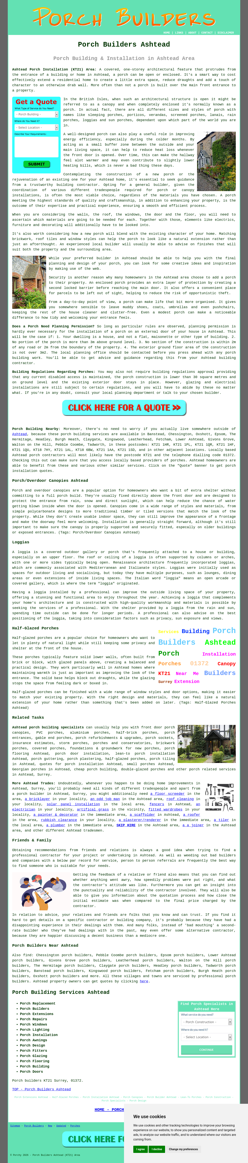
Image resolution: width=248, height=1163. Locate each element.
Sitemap (15, 1126)
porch (114, 263)
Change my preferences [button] (183, 1149)
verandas (157, 115)
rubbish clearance (59, 820)
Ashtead (19, 434)
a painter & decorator (55, 815)
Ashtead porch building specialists (48, 727)
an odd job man (105, 799)
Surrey (43, 775)
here (144, 981)
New (50, 1126)
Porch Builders (34, 1126)
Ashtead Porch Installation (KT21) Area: (54, 69)
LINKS (179, 32)
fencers (157, 804)
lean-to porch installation (145, 754)
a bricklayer (37, 799)
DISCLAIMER (226, 32)
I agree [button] (140, 1149)
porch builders (65, 976)
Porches (75, 1126)
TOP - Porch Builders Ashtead (41, 1089)
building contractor (77, 185)
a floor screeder (167, 794)
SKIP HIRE (125, 825)
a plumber (55, 825)
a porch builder (28, 794)
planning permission (209, 326)
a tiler (221, 820)
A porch (228, 195)
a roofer (191, 815)
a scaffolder (142, 815)
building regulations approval (183, 372)
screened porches (188, 115)
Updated (61, 1126)
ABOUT (192, 32)
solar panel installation (73, 804)
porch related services (212, 769)
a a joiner (193, 825)
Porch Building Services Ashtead (60, 992)
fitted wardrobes (165, 810)
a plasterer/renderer (140, 820)
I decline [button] (157, 1149)
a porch (120, 75)
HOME (167, 32)
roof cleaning (180, 799)
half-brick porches (136, 733)
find (27, 955)
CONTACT (207, 32)
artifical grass (93, 810)
